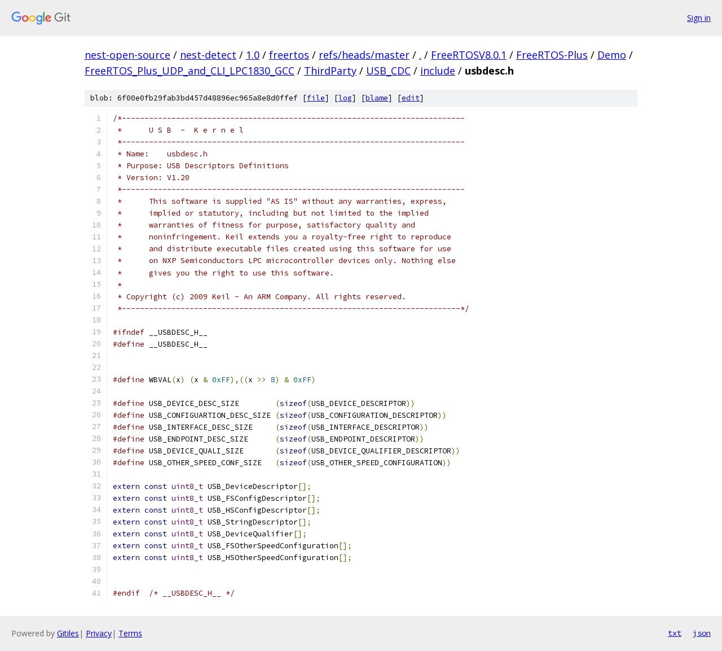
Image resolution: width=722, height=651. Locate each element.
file (316, 98)
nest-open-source (127, 55)
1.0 (252, 55)
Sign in (699, 17)
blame (377, 98)
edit (411, 98)
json (702, 633)
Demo (611, 55)
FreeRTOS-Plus (552, 55)
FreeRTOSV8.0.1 (469, 55)
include (437, 70)
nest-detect (208, 55)
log (345, 98)
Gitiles (68, 633)
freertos (289, 55)
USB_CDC (388, 70)
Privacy (99, 633)
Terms (130, 633)
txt (674, 633)
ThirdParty (330, 70)
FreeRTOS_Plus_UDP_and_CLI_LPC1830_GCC (189, 70)
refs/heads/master (364, 55)
